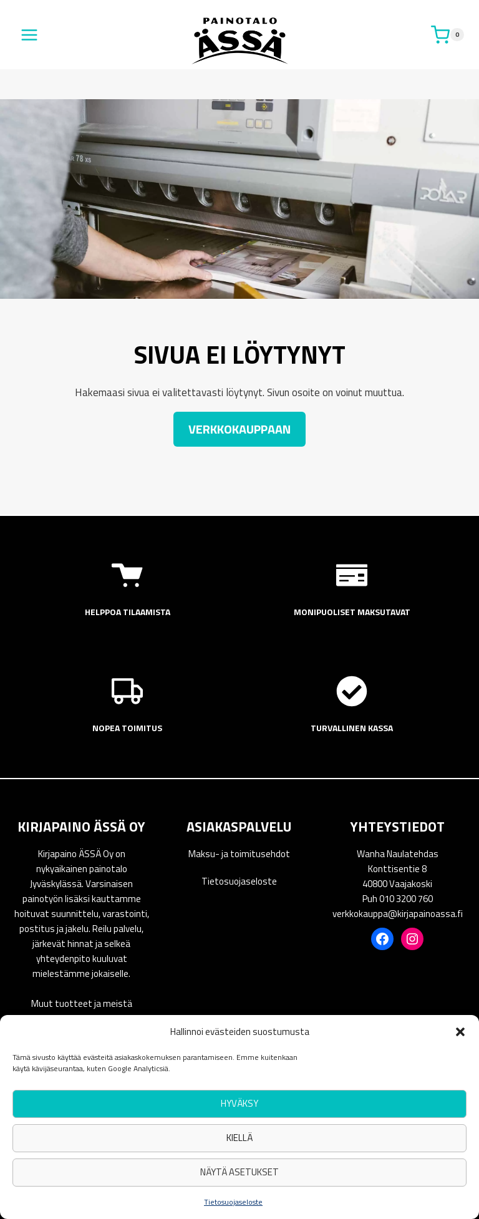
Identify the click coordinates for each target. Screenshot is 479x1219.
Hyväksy (239, 1103)
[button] (460, 1032)
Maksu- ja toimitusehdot (239, 854)
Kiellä (239, 1137)
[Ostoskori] (447, 35)
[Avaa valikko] (29, 34)
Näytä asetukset (239, 1172)
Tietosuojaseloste (233, 1202)
